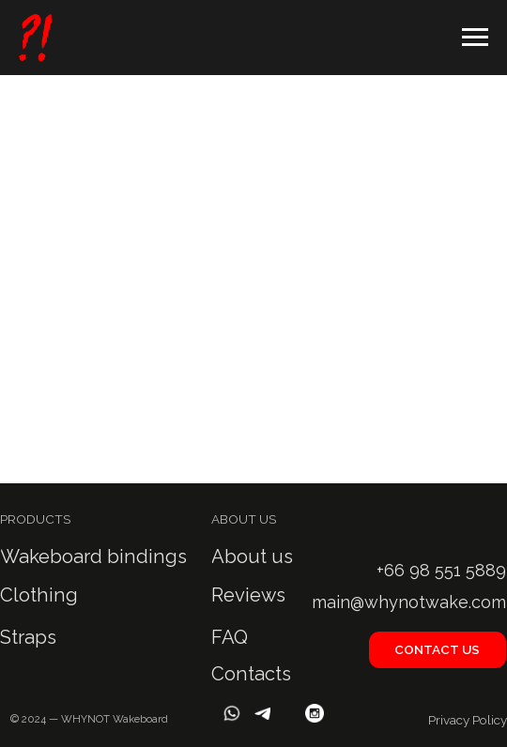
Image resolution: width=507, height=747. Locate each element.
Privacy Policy (467, 719)
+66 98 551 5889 (441, 570)
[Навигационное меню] (475, 37)
